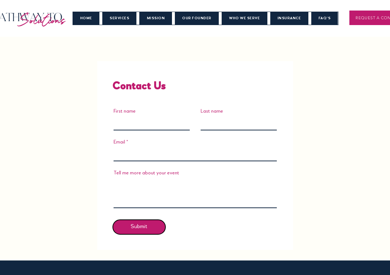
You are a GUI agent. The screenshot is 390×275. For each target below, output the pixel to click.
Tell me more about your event (146, 172)
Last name (212, 111)
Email (119, 142)
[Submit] (139, 227)
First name (125, 111)
